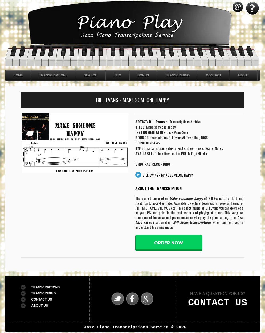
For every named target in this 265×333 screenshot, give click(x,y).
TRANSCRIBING (43, 293)
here (138, 222)
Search (90, 75)
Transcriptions (53, 75)
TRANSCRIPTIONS (45, 287)
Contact (213, 75)
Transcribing (177, 75)
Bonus (143, 75)
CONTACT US (41, 299)
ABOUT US (39, 306)
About (243, 75)
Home (18, 75)
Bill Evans (157, 121)
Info (117, 75)
